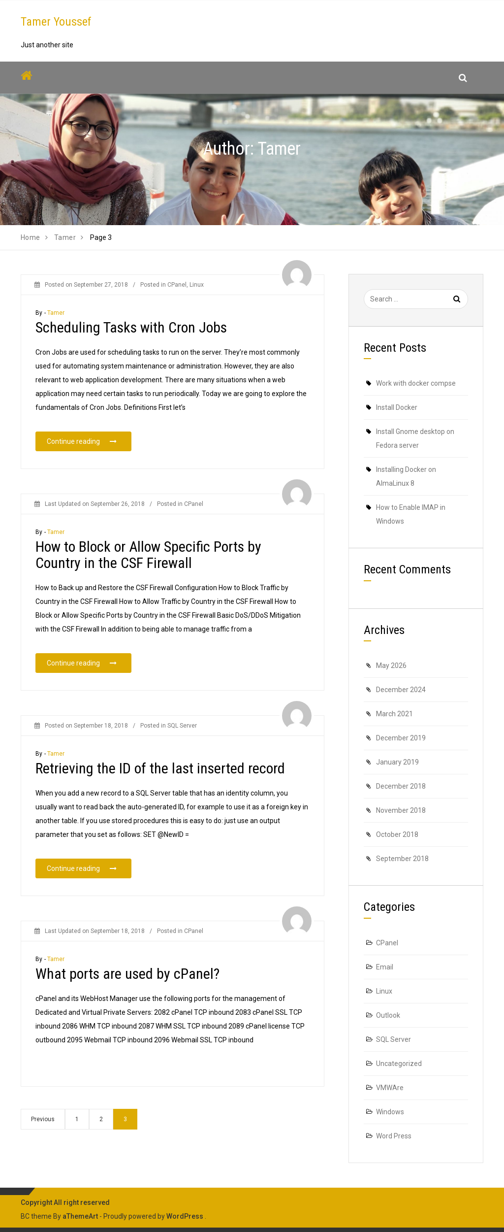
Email (384, 967)
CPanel (177, 284)
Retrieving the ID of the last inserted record (160, 778)
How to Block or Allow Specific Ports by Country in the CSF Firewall (148, 564)
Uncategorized (399, 1063)
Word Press (393, 1136)
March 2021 (394, 714)
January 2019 (397, 762)
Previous (43, 1119)
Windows (390, 1112)
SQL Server (182, 735)
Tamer (56, 312)
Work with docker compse (416, 383)
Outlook (388, 1015)
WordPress (184, 1216)
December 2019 (401, 738)
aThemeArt (80, 1216)
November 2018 (401, 810)
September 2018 (402, 859)
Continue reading (89, 440)
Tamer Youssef (56, 22)
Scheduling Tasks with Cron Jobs (131, 327)
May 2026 (391, 665)
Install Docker (396, 407)
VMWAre (390, 1088)
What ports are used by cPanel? (127, 983)
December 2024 (401, 690)
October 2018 (397, 834)
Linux (196, 284)
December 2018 (401, 786)
